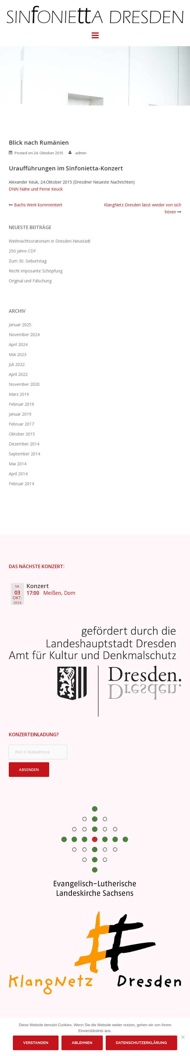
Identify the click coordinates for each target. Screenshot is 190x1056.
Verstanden (35, 1043)
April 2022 (18, 374)
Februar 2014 (21, 483)
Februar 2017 (21, 424)
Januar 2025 (20, 324)
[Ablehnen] (183, 1037)
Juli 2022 (17, 364)
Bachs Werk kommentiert (38, 205)
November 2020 (24, 384)
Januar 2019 (20, 414)
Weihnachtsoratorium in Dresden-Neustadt (49, 241)
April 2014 (18, 473)
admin (80, 152)
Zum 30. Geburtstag (28, 261)
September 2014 (24, 454)
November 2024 (24, 334)
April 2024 (18, 344)
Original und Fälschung (30, 281)
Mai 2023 (17, 354)
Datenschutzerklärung (141, 1043)
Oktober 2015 (22, 434)
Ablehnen (82, 1043)
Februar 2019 (21, 404)
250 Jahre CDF (22, 251)
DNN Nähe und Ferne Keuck (36, 189)
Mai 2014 (17, 463)
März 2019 (19, 394)
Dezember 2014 (24, 444)
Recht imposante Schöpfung (35, 271)
